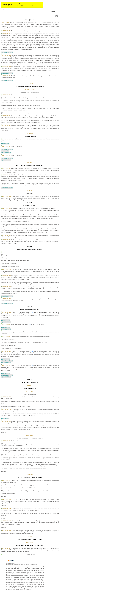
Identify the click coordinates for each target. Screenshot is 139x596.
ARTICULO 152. (6, 55)
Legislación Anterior (6, 152)
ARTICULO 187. (6, 548)
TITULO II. (30, 536)
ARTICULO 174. (6, 332)
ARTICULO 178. (6, 397)
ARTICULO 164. (6, 208)
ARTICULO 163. (6, 196)
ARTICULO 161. (6, 168)
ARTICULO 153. (6, 67)
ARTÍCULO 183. (6, 499)
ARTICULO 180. (6, 421)
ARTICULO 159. (6, 146)
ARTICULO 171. (6, 299)
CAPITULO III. (29, 474)
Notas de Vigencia (5, 320)
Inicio (4, 9)
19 (32, 365)
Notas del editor (5, 151)
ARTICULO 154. (6, 76)
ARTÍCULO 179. (6, 409)
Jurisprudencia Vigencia (7, 52)
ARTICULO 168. (6, 269)
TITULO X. (30, 163)
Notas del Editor (5, 143)
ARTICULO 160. (6, 155)
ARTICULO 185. (6, 521)
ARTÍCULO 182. (6, 480)
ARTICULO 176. (6, 351)
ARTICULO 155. (6, 95)
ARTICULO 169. (6, 276)
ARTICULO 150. (6, 31)
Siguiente (32, 20)
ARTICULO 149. (5, 23)
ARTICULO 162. (6, 175)
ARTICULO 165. (6, 235)
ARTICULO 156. (6, 116)
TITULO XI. (30, 190)
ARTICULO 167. (6, 252)
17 (32, 312)
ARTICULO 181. (6, 441)
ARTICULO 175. (6, 336)
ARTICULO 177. (6, 365)
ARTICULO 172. (6, 312)
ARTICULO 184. (6, 509)
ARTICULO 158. (6, 139)
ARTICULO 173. (6, 324)
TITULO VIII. (29, 83)
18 (32, 351)
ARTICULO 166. (6, 240)
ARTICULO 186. (6, 530)
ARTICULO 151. (6, 34)
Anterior (27, 20)
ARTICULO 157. (6, 125)
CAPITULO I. (29, 391)
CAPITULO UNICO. (30, 89)
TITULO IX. (30, 133)
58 (30, 324)
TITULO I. (29, 385)
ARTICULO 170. (6, 287)
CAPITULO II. (29, 435)
